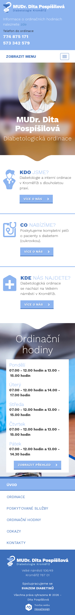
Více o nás (36, 199)
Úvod (12, 485)
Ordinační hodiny (24, 520)
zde (24, 24)
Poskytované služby (27, 508)
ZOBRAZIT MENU (21, 56)
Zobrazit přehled (37, 465)
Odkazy (14, 531)
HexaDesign (42, 609)
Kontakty (16, 543)
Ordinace (16, 497)
